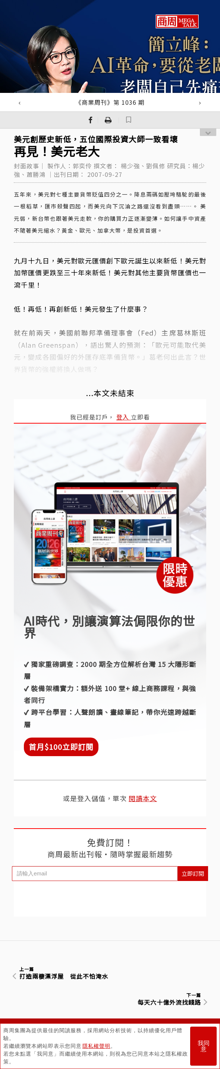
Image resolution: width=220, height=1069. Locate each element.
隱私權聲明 (96, 1046)
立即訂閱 (193, 873)
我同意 (204, 1046)
